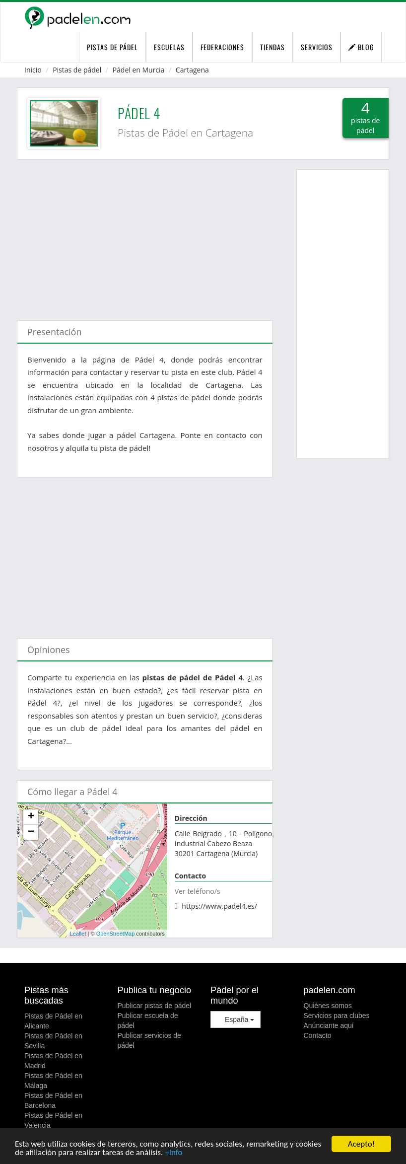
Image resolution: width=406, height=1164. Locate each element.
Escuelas (169, 47)
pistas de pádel (112, 47)
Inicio (33, 69)
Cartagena (192, 69)
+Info (173, 1153)
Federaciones (222, 47)
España (235, 1019)
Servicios (317, 47)
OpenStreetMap (115, 934)
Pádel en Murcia (139, 69)
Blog (361, 47)
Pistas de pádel (77, 69)
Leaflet (77, 934)
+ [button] (31, 816)
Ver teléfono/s (197, 891)
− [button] (31, 832)
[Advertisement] (145, 234)
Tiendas (272, 47)
